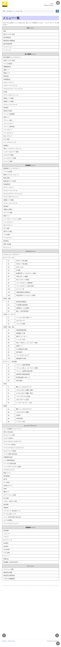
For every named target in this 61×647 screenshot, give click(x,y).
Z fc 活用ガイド (10, 11)
